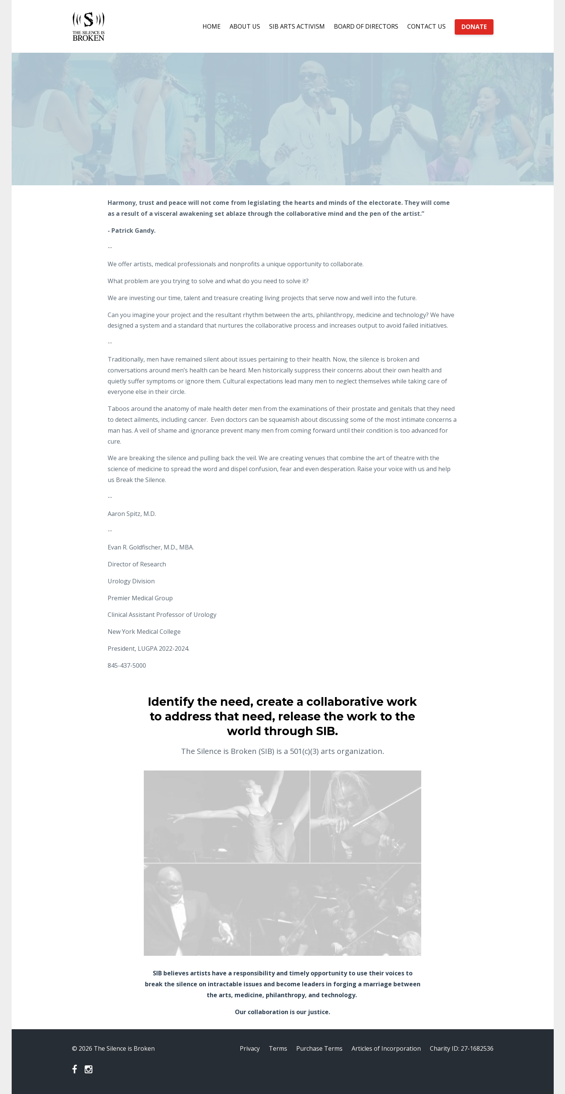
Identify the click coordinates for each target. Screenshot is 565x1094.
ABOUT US (245, 26)
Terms (278, 1048)
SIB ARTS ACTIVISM (297, 26)
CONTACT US (426, 26)
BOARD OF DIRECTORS (366, 26)
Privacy (250, 1048)
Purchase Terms (319, 1048)
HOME (212, 26)
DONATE (474, 27)
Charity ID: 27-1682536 (461, 1048)
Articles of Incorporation (386, 1048)
